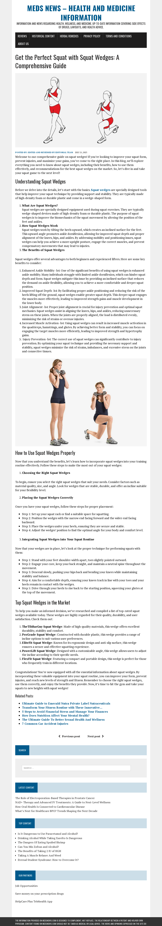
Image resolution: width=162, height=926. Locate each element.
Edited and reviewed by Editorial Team (50, 152)
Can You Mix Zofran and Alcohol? (38, 847)
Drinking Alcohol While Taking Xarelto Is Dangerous (50, 838)
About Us (23, 44)
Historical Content (43, 36)
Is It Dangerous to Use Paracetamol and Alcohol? (48, 834)
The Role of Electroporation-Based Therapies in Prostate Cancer (55, 798)
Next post (96, 736)
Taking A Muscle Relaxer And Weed (39, 855)
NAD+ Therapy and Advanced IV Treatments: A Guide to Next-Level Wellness (62, 802)
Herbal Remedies (69, 36)
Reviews (22, 36)
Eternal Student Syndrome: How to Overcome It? (48, 860)
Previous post (69, 736)
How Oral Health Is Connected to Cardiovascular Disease (50, 807)
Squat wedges (100, 190)
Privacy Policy (92, 36)
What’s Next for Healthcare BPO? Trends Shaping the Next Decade (56, 811)
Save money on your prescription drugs (39, 893)
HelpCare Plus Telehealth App (33, 901)
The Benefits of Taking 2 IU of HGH (39, 851)
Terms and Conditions (119, 36)
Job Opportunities (26, 886)
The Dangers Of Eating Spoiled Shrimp (41, 842)
